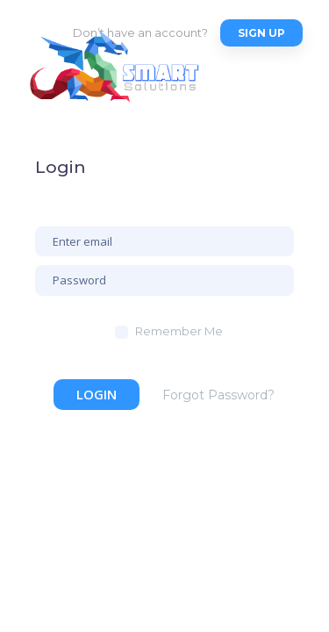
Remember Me (179, 331)
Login (96, 394)
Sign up (261, 33)
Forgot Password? (218, 395)
